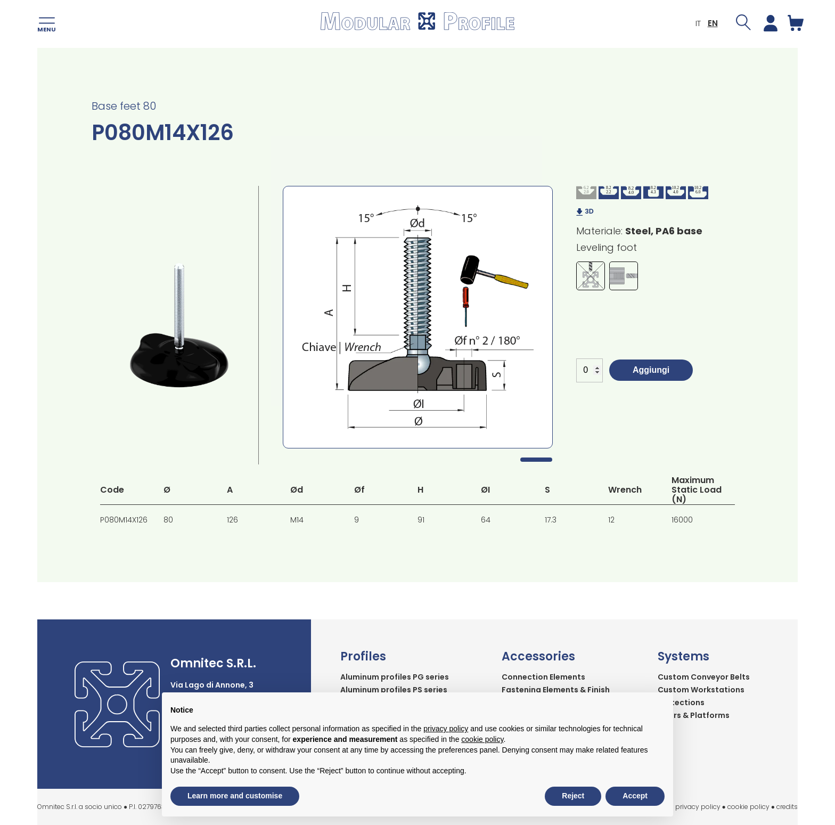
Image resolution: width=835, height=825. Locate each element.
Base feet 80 (124, 106)
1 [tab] (536, 460)
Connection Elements (543, 677)
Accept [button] (635, 795)
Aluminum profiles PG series (394, 677)
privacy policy (698, 806)
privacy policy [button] (445, 728)
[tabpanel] (418, 317)
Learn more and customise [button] (234, 795)
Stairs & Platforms (694, 715)
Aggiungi (651, 369)
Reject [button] (573, 795)
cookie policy (748, 806)
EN (707, 24)
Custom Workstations (701, 689)
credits (787, 806)
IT (692, 24)
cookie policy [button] (482, 739)
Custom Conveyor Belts (704, 677)
